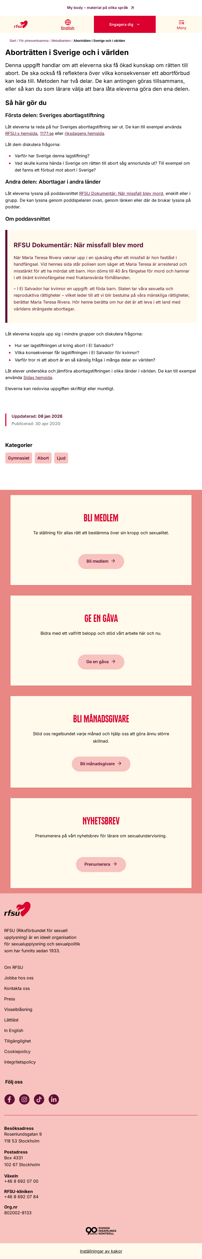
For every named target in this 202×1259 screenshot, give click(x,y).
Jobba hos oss (18, 977)
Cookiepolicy (17, 1051)
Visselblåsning (18, 1009)
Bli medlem (97, 561)
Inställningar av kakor (101, 1251)
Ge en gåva (97, 661)
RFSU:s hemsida (21, 133)
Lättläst (11, 1020)
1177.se (47, 133)
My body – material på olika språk (98, 7)
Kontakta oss (17, 988)
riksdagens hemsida (84, 133)
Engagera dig (121, 24)
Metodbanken (61, 41)
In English (13, 1030)
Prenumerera (97, 864)
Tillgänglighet (17, 1041)
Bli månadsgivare (97, 763)
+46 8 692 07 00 (21, 1181)
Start (12, 41)
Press (9, 998)
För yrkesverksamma (33, 41)
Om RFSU (13, 967)
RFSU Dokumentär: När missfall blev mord (121, 193)
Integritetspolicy (20, 1062)
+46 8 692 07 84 (21, 1196)
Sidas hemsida (37, 377)
